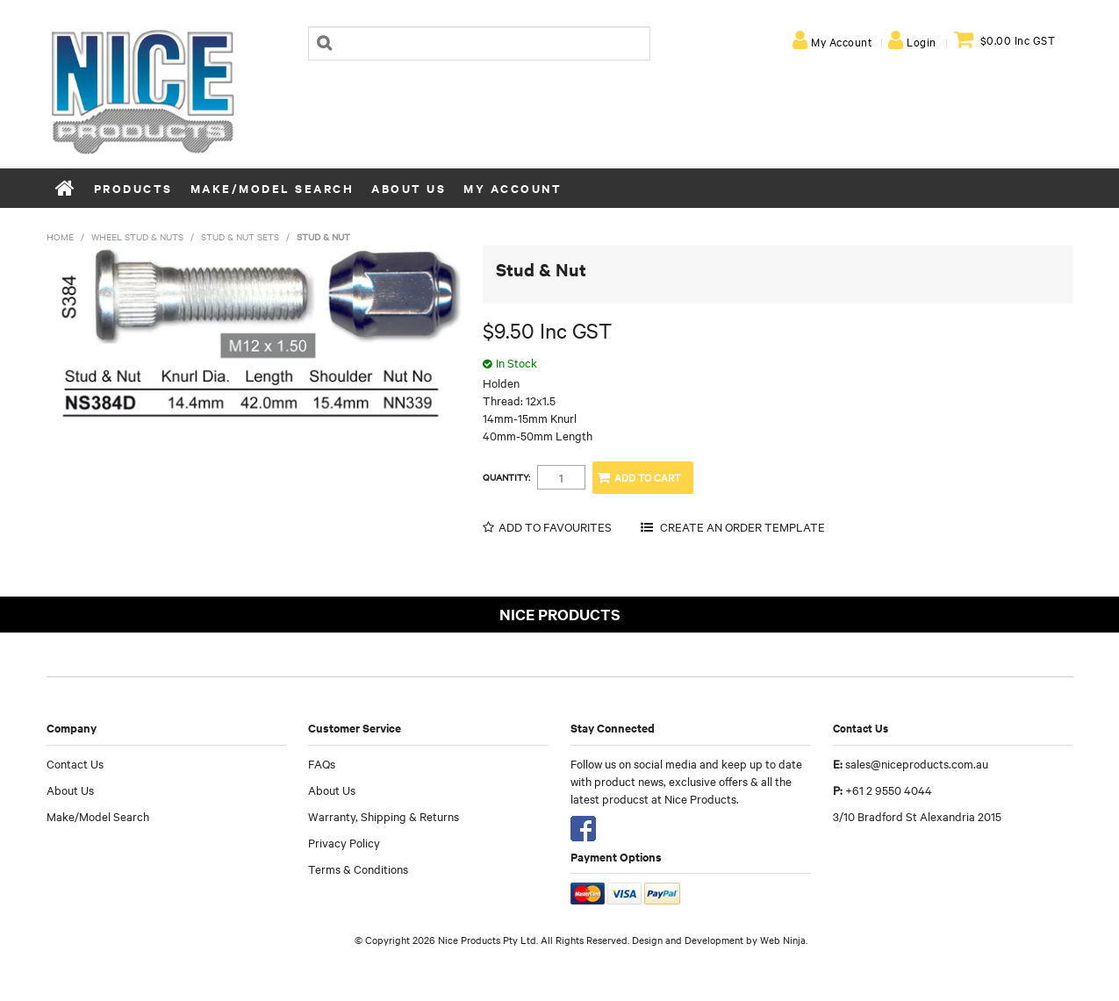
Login (921, 41)
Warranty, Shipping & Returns (383, 816)
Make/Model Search (272, 188)
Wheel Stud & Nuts (137, 236)
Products (133, 188)
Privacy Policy (344, 842)
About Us (408, 188)
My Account (841, 41)
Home (66, 187)
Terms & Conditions (358, 868)
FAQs (321, 763)
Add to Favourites (555, 526)
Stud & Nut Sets (240, 236)
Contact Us (75, 763)
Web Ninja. (783, 940)
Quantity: (506, 477)
